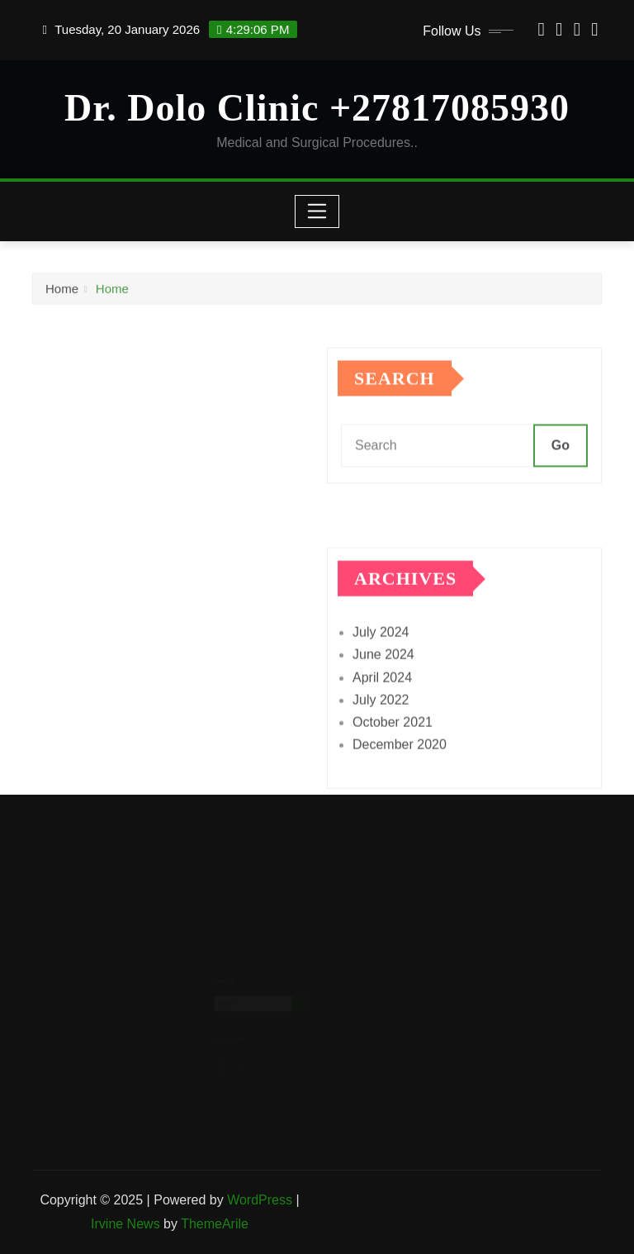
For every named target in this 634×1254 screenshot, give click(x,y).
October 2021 (392, 753)
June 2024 (383, 685)
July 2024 (380, 663)
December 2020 (399, 775)
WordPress (259, 1200)
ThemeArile (214, 1224)
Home (61, 292)
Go (560, 463)
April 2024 (382, 708)
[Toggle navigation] (317, 211)
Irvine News (125, 1224)
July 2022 (380, 731)
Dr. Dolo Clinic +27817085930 (317, 108)
